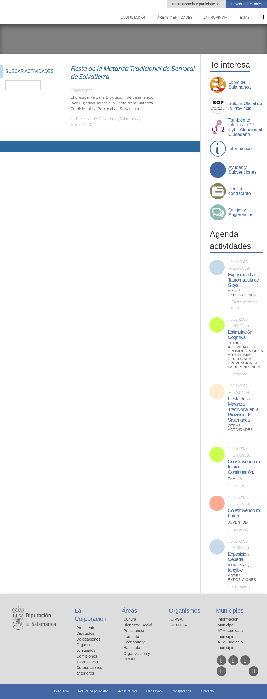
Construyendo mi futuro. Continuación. (244, 467)
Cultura (129, 619)
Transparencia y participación (196, 4)
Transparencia (181, 691)
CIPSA (177, 619)
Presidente (85, 627)
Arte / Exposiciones (242, 293)
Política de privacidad (93, 691)
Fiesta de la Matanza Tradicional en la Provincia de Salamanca (243, 409)
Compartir (6, 146)
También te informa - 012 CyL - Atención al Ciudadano (245, 127)
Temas (244, 17)
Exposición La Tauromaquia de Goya (243, 280)
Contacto (207, 691)
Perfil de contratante (239, 191)
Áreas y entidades (175, 17)
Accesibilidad (127, 691)
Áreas (129, 610)
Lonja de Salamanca (239, 85)
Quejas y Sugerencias (240, 212)
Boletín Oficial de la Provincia (245, 106)
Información (240, 148)
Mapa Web (154, 691)
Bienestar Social (137, 625)
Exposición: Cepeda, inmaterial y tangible (239, 562)
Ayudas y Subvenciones (242, 170)
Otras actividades (240, 428)
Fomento (131, 636)
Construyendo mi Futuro (244, 513)
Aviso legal (61, 691)
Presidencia (133, 630)
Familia (235, 479)
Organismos (185, 610)
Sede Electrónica (248, 4)
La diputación (133, 17)
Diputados (85, 633)
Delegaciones (88, 639)
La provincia (215, 17)
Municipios (230, 610)
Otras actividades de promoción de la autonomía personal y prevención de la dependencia (245, 355)
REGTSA (179, 625)
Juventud (238, 522)
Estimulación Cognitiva (240, 334)
